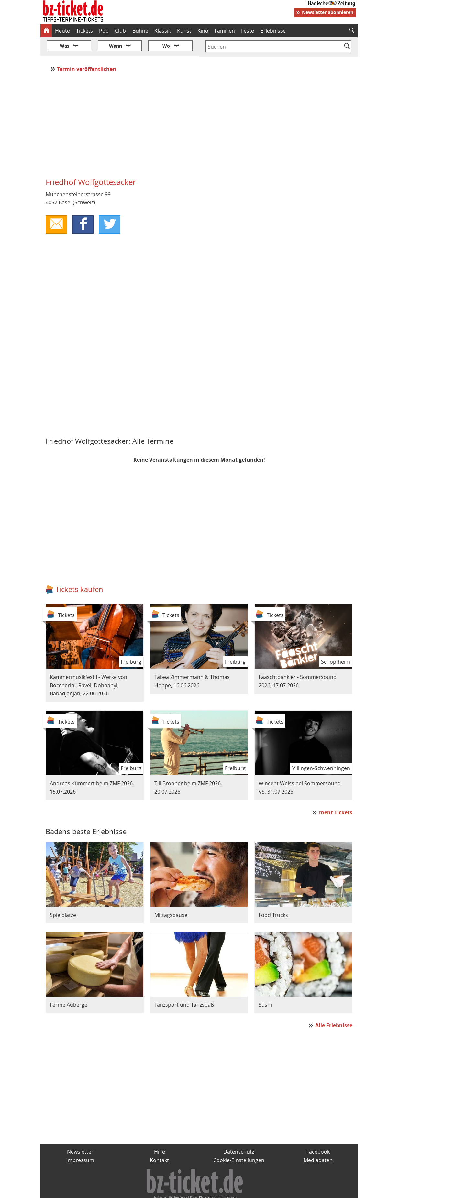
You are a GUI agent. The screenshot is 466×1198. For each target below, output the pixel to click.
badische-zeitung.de (123, 1190)
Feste (247, 30)
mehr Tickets (335, 793)
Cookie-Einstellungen (238, 1140)
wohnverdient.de (232, 1190)
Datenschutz (238, 1132)
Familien (225, 30)
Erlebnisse (273, 30)
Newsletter (80, 1132)
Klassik (162, 30)
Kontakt (159, 1140)
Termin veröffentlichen (87, 49)
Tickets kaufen (79, 570)
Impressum (80, 1140)
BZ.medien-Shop (279, 1190)
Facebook (318, 1132)
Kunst (184, 30)
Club (120, 30)
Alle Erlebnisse (333, 1006)
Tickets (84, 30)
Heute (62, 30)
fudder (197, 1190)
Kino (202, 30)
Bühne (140, 30)
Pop (104, 30)
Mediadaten (318, 1140)
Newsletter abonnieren (327, 12)
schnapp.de (168, 1190)
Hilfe (159, 1132)
